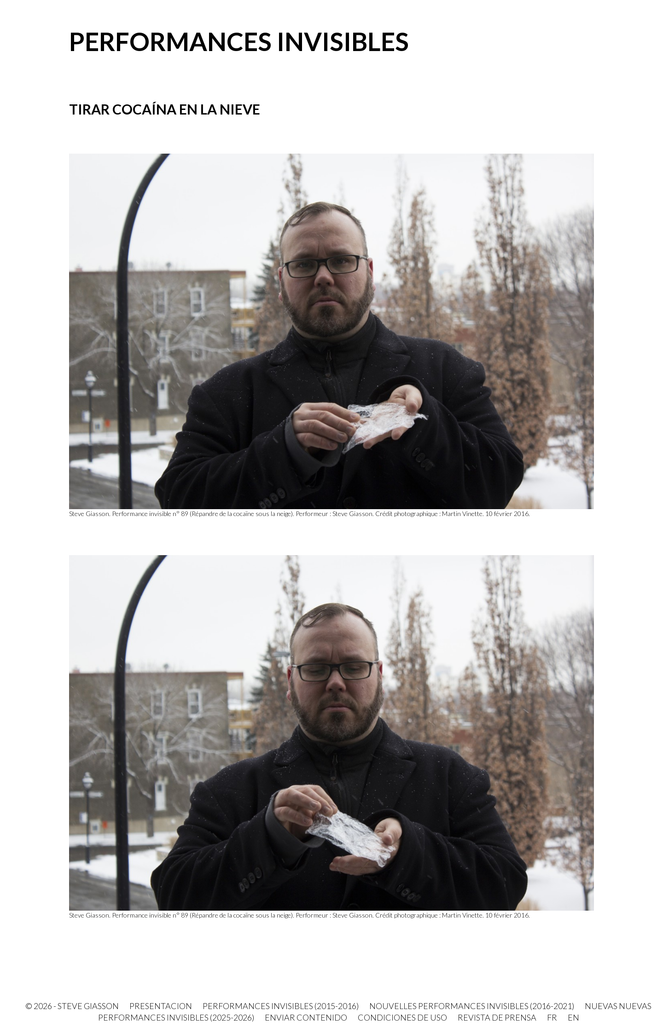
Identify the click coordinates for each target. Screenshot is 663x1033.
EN (573, 1017)
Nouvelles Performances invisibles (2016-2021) (471, 1006)
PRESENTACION (160, 1006)
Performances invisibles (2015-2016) (281, 1006)
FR (552, 1017)
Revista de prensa (497, 1017)
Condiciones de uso (402, 1017)
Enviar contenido (306, 1017)
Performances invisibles (239, 41)
